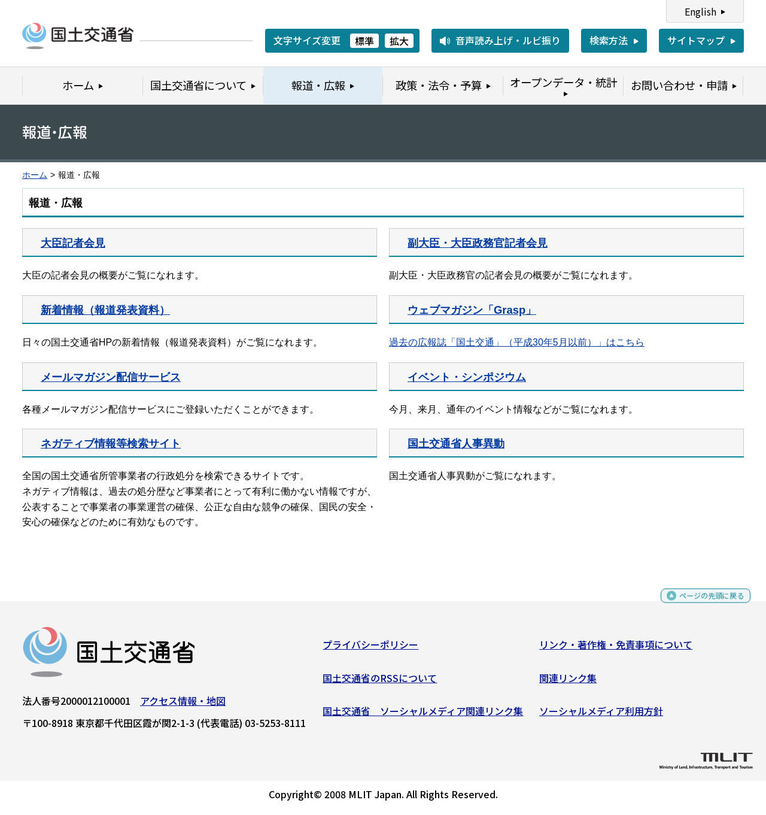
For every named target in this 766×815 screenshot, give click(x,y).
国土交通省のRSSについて (380, 682)
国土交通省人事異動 (456, 443)
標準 (364, 41)
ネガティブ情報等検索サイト (111, 443)
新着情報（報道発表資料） (105, 310)
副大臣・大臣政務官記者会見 (478, 243)
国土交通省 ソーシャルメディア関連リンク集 (423, 715)
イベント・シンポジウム (467, 377)
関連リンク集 (568, 682)
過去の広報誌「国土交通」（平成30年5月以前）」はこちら (517, 342)
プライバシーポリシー (370, 649)
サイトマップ (696, 40)
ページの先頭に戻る (701, 605)
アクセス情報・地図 (183, 705)
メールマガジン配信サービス (111, 377)
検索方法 (608, 40)
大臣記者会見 (73, 243)
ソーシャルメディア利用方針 (601, 715)
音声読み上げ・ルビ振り (508, 40)
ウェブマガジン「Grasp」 (472, 310)
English (700, 11)
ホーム (34, 175)
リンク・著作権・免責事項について (615, 649)
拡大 (399, 41)
